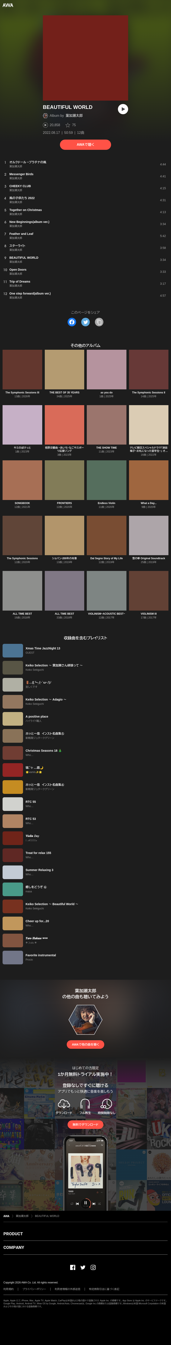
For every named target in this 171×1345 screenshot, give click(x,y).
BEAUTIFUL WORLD (47, 1216)
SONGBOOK (22, 503)
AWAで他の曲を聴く (85, 1044)
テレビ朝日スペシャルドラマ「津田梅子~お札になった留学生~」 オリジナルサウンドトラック (149, 451)
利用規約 (8, 1289)
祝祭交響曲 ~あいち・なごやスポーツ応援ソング (64, 449)
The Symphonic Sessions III (22, 392)
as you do (107, 392)
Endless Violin (106, 503)
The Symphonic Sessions (22, 558)
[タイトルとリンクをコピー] (99, 322)
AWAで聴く (85, 144)
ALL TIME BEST (22, 613)
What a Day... (149, 503)
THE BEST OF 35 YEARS (64, 392)
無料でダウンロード (85, 1124)
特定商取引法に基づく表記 (104, 1289)
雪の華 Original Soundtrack (148, 558)
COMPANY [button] (13, 1247)
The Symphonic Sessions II (148, 392)
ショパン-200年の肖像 (64, 558)
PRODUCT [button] (13, 1233)
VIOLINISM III (149, 613)
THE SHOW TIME (106, 447)
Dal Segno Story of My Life (106, 558)
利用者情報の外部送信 (67, 1289)
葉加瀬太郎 (74, 115)
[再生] (123, 109)
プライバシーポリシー (34, 1289)
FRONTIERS (64, 503)
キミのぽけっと (22, 447)
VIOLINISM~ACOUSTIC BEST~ (106, 613)
